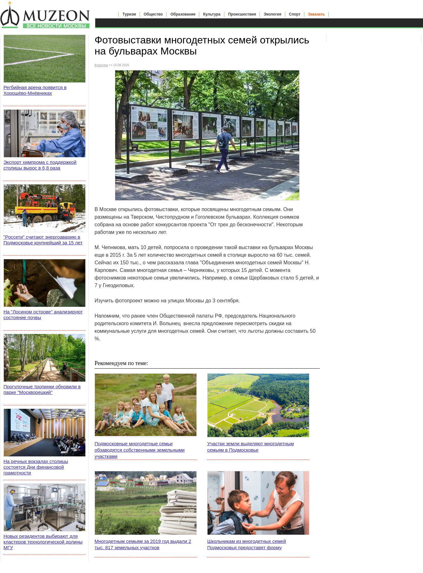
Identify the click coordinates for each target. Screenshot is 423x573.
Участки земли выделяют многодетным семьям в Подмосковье (250, 447)
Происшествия (242, 14)
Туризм (129, 14)
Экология (272, 14)
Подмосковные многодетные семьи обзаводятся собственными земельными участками (140, 450)
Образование (182, 14)
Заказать (316, 14)
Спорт (295, 14)
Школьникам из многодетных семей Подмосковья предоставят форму (246, 544)
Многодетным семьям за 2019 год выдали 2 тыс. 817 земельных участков (143, 544)
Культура (211, 14)
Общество (153, 14)
